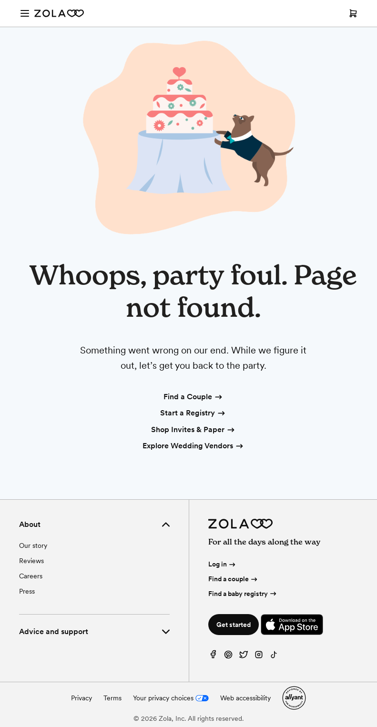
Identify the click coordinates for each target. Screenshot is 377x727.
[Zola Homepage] (59, 13)
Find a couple (233, 579)
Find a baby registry (243, 593)
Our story (33, 545)
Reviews (31, 561)
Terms (112, 698)
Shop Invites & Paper (193, 430)
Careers (30, 576)
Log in (222, 564)
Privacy (81, 698)
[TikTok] (274, 656)
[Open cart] (353, 13)
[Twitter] (243, 656)
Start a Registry (193, 413)
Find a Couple (193, 397)
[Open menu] (25, 13)
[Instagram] (259, 656)
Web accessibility (245, 698)
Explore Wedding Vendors (194, 446)
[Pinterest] (228, 656)
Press (27, 591)
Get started (233, 624)
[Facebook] (213, 656)
